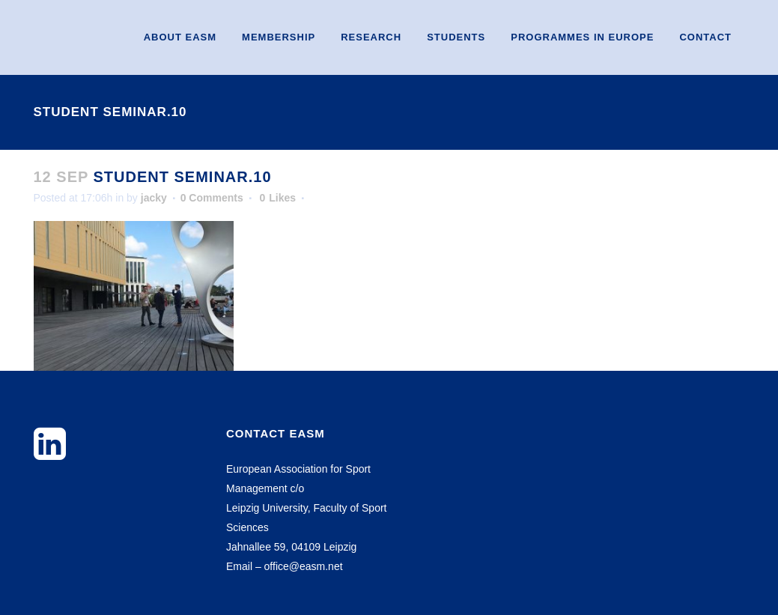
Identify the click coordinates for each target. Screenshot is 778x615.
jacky (154, 198)
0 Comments (211, 198)
